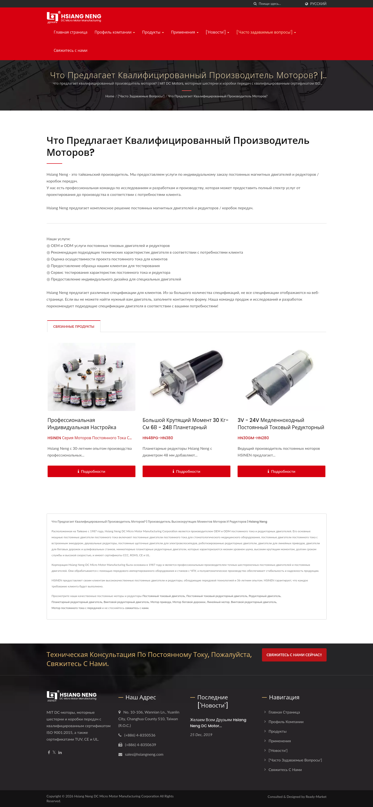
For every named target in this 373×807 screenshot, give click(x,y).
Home (110, 96)
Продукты (153, 32)
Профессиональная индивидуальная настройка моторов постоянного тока (82, 427)
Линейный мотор (218, 602)
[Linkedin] (60, 752)
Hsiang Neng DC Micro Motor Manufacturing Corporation (116, 796)
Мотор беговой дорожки (189, 602)
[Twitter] (54, 752)
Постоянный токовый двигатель (163, 596)
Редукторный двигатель (265, 596)
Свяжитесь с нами (71, 50)
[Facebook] (49, 752)
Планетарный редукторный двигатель (77, 602)
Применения (185, 32)
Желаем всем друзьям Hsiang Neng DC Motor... (218, 723)
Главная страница (71, 32)
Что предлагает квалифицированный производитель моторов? (217, 96)
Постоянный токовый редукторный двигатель (216, 596)
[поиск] (255, 3)
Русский (318, 4)
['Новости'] (217, 32)
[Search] (280, 3)
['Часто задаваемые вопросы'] (266, 32)
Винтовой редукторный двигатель (126, 602)
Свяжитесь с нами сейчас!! (294, 655)
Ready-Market (316, 797)
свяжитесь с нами (137, 608)
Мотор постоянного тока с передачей (76, 608)
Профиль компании (115, 32)
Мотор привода (160, 602)
